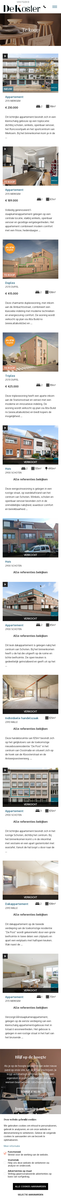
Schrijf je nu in (30, 1091)
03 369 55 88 (44, 6)
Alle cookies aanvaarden (30, 1186)
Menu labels (54, 6)
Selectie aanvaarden (30, 1194)
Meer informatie (12, 1146)
